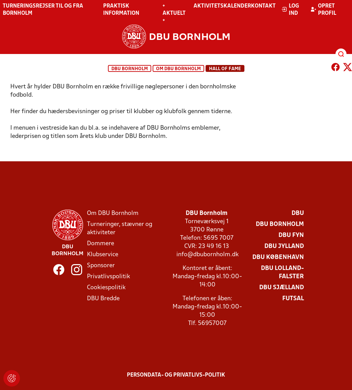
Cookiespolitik (106, 288)
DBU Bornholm (129, 69)
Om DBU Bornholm (178, 69)
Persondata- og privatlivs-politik (176, 375)
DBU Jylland (284, 246)
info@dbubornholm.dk (207, 255)
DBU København (278, 257)
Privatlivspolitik (108, 277)
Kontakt (263, 6)
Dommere (100, 244)
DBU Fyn (291, 235)
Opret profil (323, 10)
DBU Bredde (103, 299)
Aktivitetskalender (222, 6)
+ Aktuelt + (174, 13)
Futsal (293, 299)
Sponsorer (101, 266)
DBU (298, 213)
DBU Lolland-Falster (282, 273)
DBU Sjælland (281, 288)
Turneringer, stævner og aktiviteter (119, 228)
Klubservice (102, 255)
